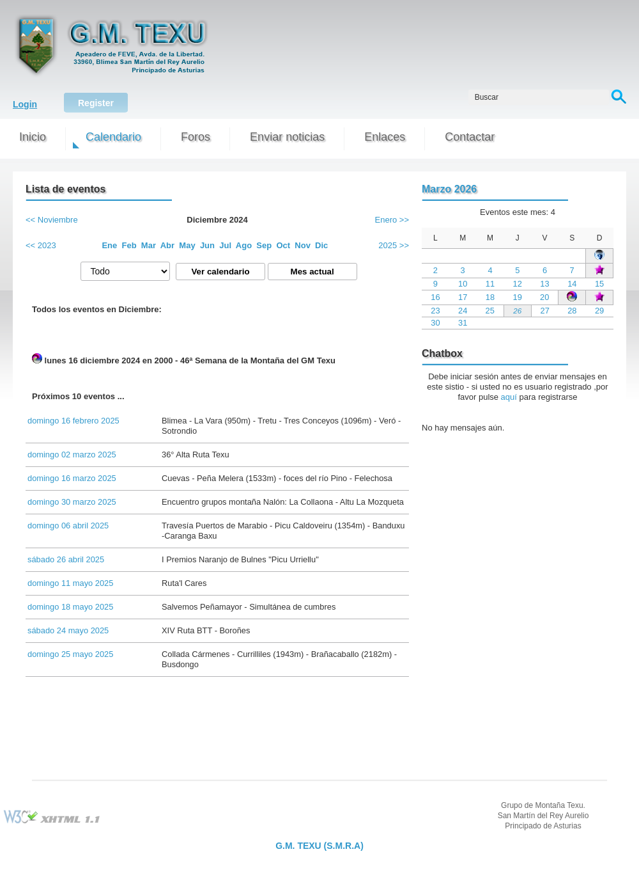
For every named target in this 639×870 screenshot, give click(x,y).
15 (599, 284)
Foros (195, 136)
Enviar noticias (287, 136)
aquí (509, 397)
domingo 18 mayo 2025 (70, 607)
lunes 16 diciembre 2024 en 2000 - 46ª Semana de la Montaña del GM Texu (183, 359)
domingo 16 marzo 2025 (71, 478)
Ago (244, 245)
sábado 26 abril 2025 (65, 559)
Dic (321, 245)
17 (462, 297)
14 (571, 284)
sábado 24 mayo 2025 (68, 630)
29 (599, 310)
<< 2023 (41, 245)
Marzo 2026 (449, 189)
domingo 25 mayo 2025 (70, 654)
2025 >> (393, 245)
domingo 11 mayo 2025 (70, 583)
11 (490, 284)
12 (517, 284)
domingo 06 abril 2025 (68, 525)
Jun (207, 245)
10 (462, 284)
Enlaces (384, 136)
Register (96, 103)
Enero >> (392, 220)
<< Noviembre (52, 220)
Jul (225, 245)
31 (462, 323)
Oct (283, 245)
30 (435, 323)
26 (517, 310)
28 (571, 310)
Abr (167, 245)
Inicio (32, 136)
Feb (129, 245)
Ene (109, 245)
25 (490, 310)
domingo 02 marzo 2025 (71, 454)
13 (544, 284)
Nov (303, 245)
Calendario (113, 136)
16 (435, 297)
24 (462, 310)
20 (544, 297)
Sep (264, 245)
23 (435, 310)
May (187, 245)
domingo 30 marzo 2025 (71, 502)
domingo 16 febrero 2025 (73, 420)
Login (25, 104)
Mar (148, 245)
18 (490, 297)
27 (545, 310)
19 (517, 297)
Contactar (470, 136)
